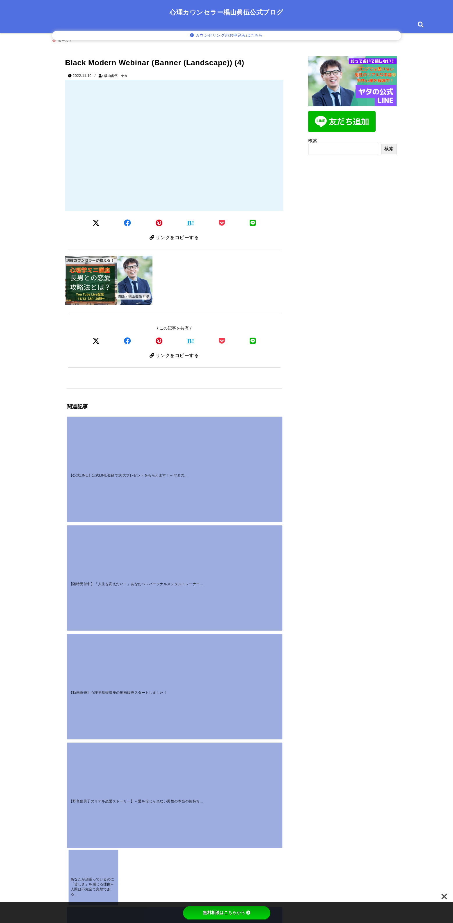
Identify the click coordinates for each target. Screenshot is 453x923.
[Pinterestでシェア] (159, 221)
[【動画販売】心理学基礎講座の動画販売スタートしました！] (201, 441)
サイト (74, 829)
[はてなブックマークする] (190, 221)
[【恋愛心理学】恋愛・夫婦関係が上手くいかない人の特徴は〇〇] (255, 497)
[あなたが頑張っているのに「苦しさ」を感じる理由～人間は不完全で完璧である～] (93, 497)
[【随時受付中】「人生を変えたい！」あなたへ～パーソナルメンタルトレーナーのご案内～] (147, 441)
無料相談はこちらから (226, 912)
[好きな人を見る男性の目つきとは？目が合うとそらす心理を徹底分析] (147, 645)
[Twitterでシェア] (96, 221)
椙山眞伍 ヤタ (116, 73)
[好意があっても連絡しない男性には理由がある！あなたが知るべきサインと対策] (255, 645)
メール (77, 810)
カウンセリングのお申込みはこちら (226, 35)
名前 (75, 791)
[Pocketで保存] (222, 341)
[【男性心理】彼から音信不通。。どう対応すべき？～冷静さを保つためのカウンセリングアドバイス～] (201, 497)
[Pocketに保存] (222, 221)
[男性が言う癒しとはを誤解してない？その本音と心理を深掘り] (93, 645)
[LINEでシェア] (253, 221)
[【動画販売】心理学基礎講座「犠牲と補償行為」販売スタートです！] (147, 497)
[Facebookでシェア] (127, 221)
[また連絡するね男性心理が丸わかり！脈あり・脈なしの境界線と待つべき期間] (201, 645)
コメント (79, 729)
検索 (313, 138)
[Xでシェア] (96, 341)
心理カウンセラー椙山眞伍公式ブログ (226, 12)
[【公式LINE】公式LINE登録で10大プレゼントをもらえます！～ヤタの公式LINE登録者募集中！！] (93, 441)
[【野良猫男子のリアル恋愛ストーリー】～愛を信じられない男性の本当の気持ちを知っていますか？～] (255, 441)
